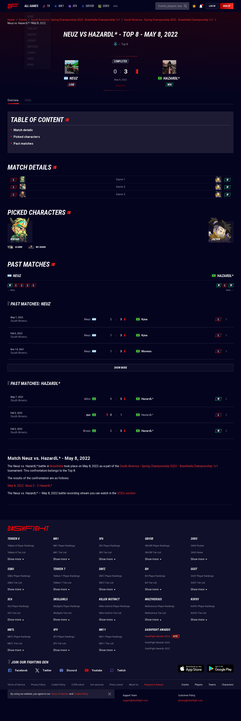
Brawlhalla (56, 466)
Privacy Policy (38, 684)
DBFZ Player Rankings (110, 576)
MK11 (102, 629)
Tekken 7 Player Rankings (66, 576)
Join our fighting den (29, 662)
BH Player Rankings (155, 576)
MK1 (59, 6)
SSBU (11, 569)
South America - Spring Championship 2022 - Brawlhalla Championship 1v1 (169, 466)
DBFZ (102, 569)
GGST (194, 569)
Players (199, 684)
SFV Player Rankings (64, 636)
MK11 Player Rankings (110, 636)
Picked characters (27, 137)
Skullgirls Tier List (62, 613)
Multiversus (153, 599)
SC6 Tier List (14, 613)
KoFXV (195, 599)
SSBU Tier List (15, 582)
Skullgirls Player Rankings (66, 606)
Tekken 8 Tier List (17, 552)
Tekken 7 (59, 569)
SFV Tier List (59, 643)
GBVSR (88, 6)
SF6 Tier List (105, 552)
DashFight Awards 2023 (157, 642)
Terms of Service (16, 684)
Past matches (23, 143)
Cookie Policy (58, 684)
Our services (97, 684)
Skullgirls (60, 599)
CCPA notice (77, 684)
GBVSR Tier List (153, 552)
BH (147, 569)
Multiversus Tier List (155, 613)
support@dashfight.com (135, 700)
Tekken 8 (14, 538)
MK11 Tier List (106, 643)
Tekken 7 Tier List (62, 582)
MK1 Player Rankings (64, 545)
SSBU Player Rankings (19, 576)
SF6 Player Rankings (109, 545)
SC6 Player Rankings (18, 606)
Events (185, 684)
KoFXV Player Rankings (203, 606)
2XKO (103, 6)
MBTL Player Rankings (19, 636)
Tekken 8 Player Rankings (21, 545)
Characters (227, 684)
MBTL (11, 629)
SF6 (73, 6)
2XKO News (197, 552)
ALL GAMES (31, 6)
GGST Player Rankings (202, 576)
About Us (133, 684)
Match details (23, 130)
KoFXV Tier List (198, 613)
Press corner (116, 684)
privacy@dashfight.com (190, 700)
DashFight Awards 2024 (157, 636)
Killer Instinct (109, 599)
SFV (55, 629)
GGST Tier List (198, 582)
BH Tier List (151, 582)
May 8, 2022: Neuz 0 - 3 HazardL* (30, 485)
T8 (46, 6)
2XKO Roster (197, 545)
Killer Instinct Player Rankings (114, 606)
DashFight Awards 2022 (157, 648)
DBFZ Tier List (106, 582)
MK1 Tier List (60, 552)
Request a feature (153, 684)
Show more (16, 559)
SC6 (10, 599)
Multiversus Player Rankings (160, 606)
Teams (212, 684)
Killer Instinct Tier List (110, 613)
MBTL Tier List (15, 643)
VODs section (126, 493)
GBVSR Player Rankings (157, 545)
